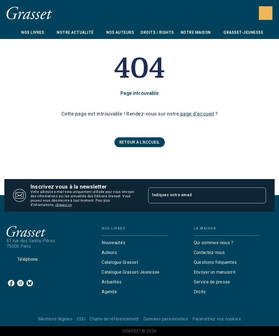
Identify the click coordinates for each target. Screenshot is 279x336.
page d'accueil (196, 114)
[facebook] (11, 283)
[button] (139, 142)
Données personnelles (165, 319)
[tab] (12, 32)
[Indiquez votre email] (200, 195)
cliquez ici (63, 205)
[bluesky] (29, 283)
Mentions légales (55, 319)
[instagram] (20, 283)
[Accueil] (29, 13)
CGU (81, 319)
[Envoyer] (259, 195)
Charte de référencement (114, 319)
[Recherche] (265, 13)
